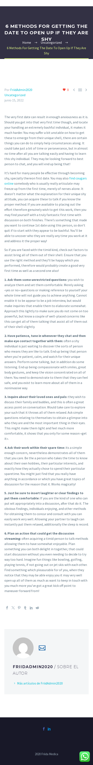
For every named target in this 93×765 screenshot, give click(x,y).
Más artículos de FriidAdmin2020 (40, 683)
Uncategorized (14, 95)
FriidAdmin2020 (21, 90)
